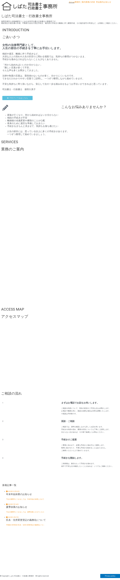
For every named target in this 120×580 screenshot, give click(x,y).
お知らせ (107, 2)
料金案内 (100, 2)
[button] (91, 2)
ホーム (71, 2)
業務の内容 (90, 2)
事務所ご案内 (80, 2)
